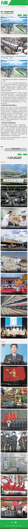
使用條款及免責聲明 (12, 525)
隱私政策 (17, 525)
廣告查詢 (20, 525)
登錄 (17, 150)
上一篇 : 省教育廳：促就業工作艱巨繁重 (14, 157)
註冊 (14, 150)
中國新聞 (12, 6)
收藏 (20, 15)
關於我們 (7, 525)
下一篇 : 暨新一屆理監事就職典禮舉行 (14, 158)
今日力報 (7, 6)
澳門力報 (2, 6)
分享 (26, 15)
